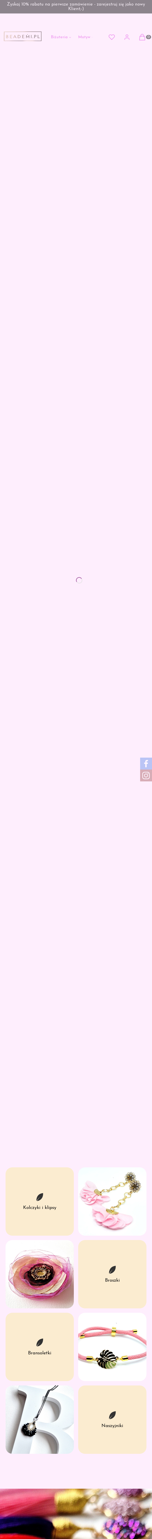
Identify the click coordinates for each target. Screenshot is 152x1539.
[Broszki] (112, 1274)
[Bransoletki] (40, 1347)
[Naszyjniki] (112, 1419)
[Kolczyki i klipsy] (40, 1201)
